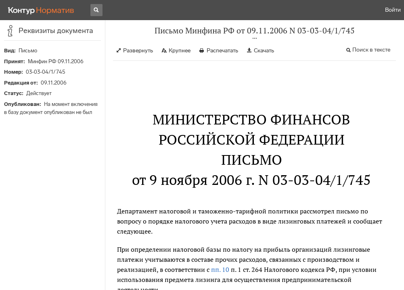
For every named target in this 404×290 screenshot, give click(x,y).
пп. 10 (220, 269)
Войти (393, 9)
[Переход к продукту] (41, 10)
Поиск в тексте (371, 49)
